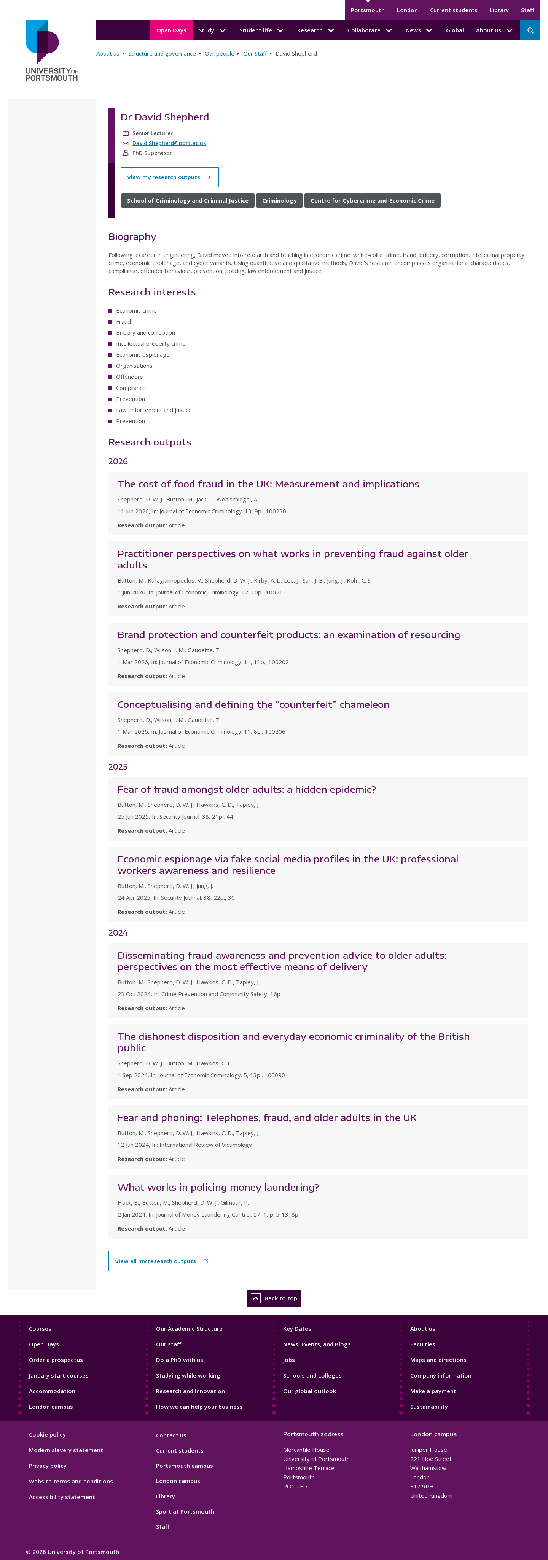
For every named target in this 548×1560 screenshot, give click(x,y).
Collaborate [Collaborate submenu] (370, 30)
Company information (441, 1375)
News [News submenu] (420, 30)
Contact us (171, 1435)
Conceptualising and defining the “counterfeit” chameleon (254, 704)
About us (107, 53)
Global (455, 30)
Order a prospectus (56, 1360)
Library (499, 10)
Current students (454, 10)
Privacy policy (48, 1465)
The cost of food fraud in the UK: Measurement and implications (268, 483)
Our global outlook (309, 1391)
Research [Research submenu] (316, 30)
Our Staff (255, 53)
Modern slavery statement (66, 1450)
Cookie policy (47, 1434)
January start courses (59, 1375)
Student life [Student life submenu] (262, 30)
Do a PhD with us (179, 1360)
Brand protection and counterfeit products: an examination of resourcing (289, 634)
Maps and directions (438, 1360)
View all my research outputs (155, 1261)
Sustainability (429, 1406)
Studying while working (188, 1375)
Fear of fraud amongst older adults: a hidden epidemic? (247, 789)
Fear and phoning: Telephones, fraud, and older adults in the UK (267, 1117)
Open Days (171, 30)
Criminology (279, 200)
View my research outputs (169, 177)
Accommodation (52, 1391)
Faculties (422, 1344)
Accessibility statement (62, 1497)
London (407, 10)
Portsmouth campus (184, 1465)
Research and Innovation (190, 1391)
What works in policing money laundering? (218, 1187)
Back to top (274, 1298)
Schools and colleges (312, 1375)
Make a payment (433, 1391)
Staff (527, 10)
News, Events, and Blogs (317, 1344)
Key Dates (297, 1328)
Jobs (289, 1360)
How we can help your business (199, 1406)
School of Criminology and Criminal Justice (188, 200)
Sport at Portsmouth (185, 1511)
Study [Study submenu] (213, 30)
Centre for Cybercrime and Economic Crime (373, 200)
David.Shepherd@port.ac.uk (169, 143)
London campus (51, 1406)
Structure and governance (162, 53)
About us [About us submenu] (495, 30)
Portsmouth (368, 10)
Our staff (168, 1344)
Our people (219, 53)
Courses (40, 1328)
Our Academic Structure (189, 1328)
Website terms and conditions (71, 1481)
